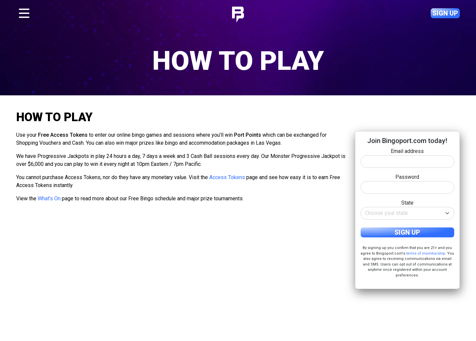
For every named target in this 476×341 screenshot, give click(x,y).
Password (407, 177)
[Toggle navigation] (24, 13)
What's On (49, 198)
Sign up (445, 13)
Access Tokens (227, 177)
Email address (407, 151)
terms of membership (425, 253)
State (407, 203)
